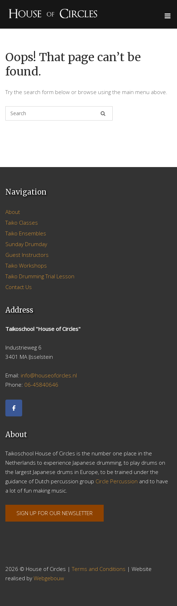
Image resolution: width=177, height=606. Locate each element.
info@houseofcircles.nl (49, 375)
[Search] (103, 113)
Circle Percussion (116, 481)
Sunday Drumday (26, 244)
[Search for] (59, 113)
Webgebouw (49, 578)
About (12, 211)
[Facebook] (13, 408)
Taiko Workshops (26, 265)
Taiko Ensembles (25, 233)
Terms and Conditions (99, 568)
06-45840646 (41, 384)
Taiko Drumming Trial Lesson (39, 276)
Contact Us (18, 286)
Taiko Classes (21, 222)
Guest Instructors (27, 254)
